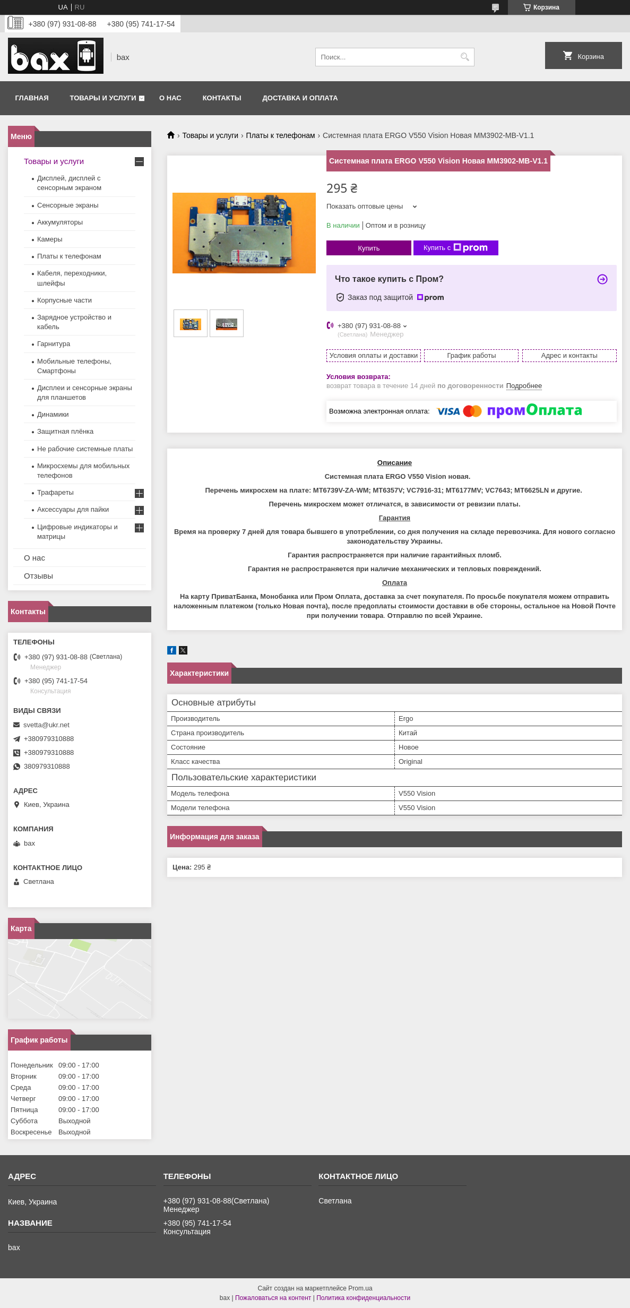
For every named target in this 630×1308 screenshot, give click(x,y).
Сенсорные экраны (68, 205)
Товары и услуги (103, 98)
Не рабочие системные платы (85, 449)
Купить (368, 248)
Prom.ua (360, 1288)
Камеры (50, 239)
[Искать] (465, 57)
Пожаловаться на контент (273, 1298)
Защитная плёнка (65, 431)
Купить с (456, 248)
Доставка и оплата (300, 98)
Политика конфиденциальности (363, 1298)
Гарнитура (53, 344)
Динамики (53, 414)
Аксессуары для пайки (73, 509)
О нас (170, 98)
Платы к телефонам (280, 135)
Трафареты (55, 492)
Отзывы (38, 575)
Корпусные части (64, 300)
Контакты (222, 98)
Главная (32, 98)
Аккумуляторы (60, 222)
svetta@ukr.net (46, 725)
